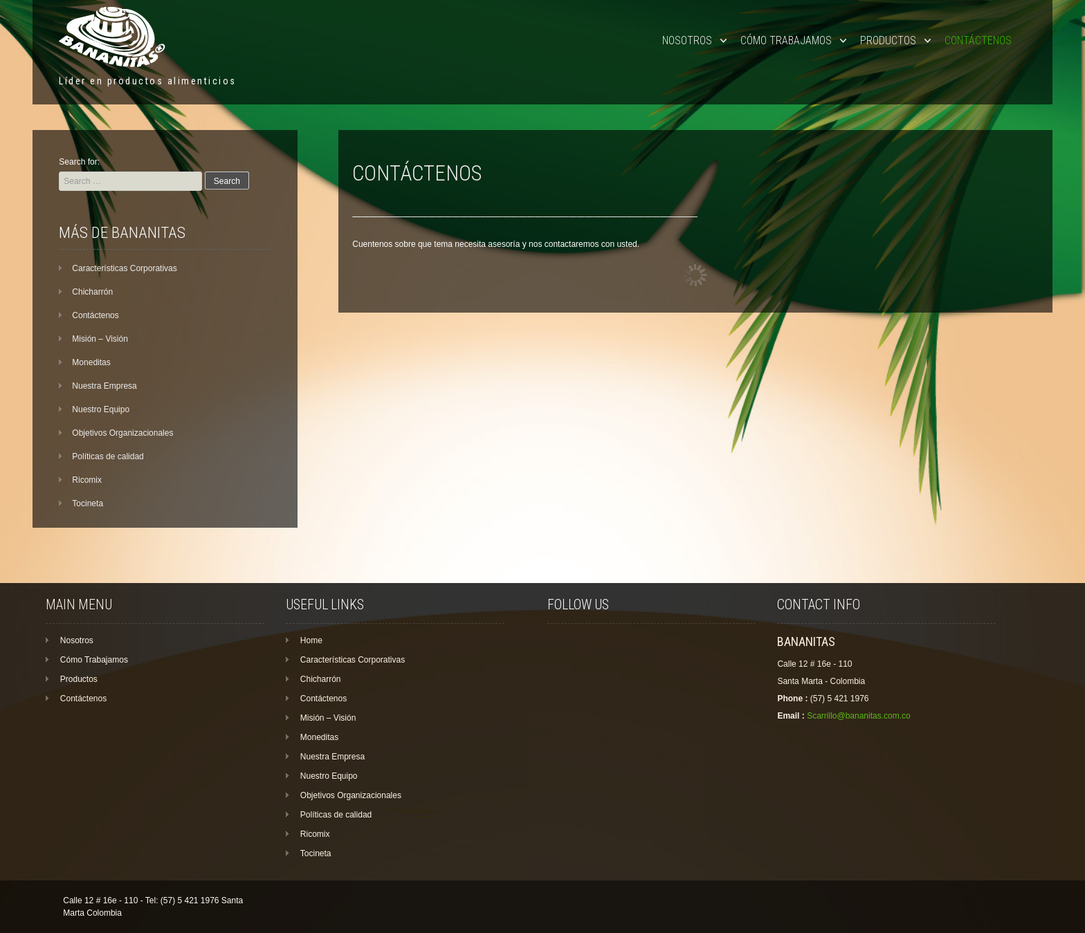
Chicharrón (92, 292)
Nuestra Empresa (104, 386)
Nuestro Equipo (100, 409)
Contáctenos (978, 40)
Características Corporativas (124, 268)
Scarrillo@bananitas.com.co (859, 716)
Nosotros (687, 40)
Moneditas (91, 362)
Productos (888, 40)
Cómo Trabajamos (786, 40)
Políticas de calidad (107, 456)
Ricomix (87, 480)
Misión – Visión (99, 339)
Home (311, 640)
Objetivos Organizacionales (122, 433)
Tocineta (87, 503)
